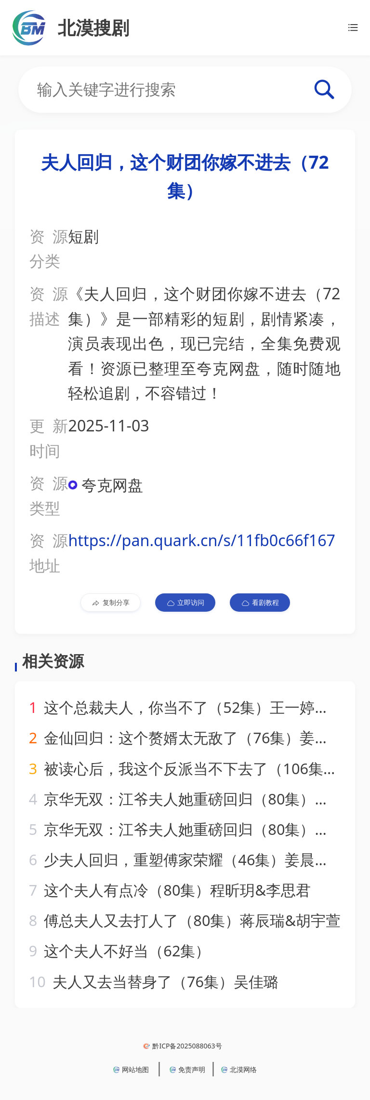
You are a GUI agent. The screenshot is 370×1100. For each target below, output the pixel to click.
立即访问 (185, 602)
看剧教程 (260, 602)
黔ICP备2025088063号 (182, 1045)
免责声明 (187, 1069)
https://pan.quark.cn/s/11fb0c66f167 (201, 540)
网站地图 (131, 1069)
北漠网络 (239, 1069)
